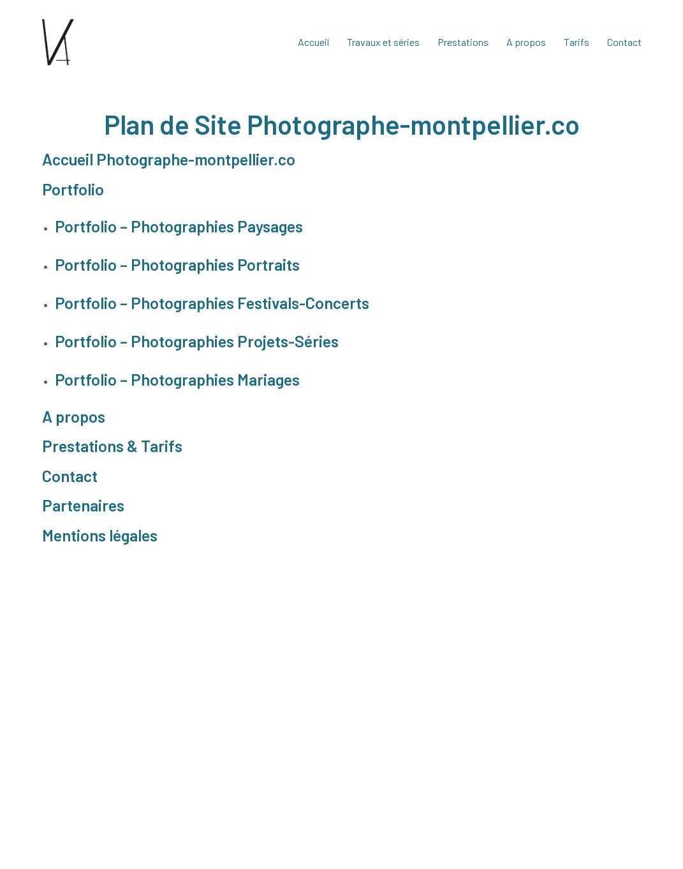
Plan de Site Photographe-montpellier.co (342, 124)
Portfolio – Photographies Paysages (179, 226)
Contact (70, 475)
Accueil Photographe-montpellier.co (168, 159)
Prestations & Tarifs (112, 445)
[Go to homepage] (58, 42)
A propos (73, 416)
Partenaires (83, 505)
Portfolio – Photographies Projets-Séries (197, 341)
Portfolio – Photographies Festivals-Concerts (212, 302)
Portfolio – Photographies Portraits (177, 264)
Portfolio (73, 189)
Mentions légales (100, 535)
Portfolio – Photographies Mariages (177, 379)
